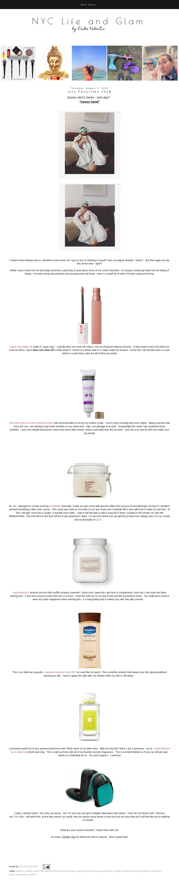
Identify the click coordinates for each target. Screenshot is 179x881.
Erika (55, 851)
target (18, 854)
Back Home (88, 4)
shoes (11, 854)
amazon (20, 851)
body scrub (38, 851)
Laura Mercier (105, 851)
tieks (24, 854)
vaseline (32, 854)
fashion (62, 851)
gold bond (81, 851)
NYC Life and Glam (88, 21)
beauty (28, 851)
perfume (146, 851)
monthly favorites (121, 851)
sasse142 (156, 851)
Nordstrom (136, 851)
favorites (71, 851)
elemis (48, 851)
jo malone (92, 851)
